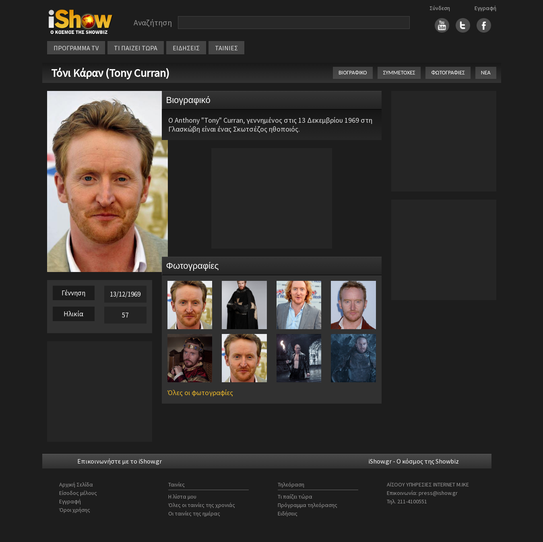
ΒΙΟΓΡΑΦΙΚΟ (353, 72)
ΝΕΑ (486, 72)
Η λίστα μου (182, 496)
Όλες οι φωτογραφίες (200, 392)
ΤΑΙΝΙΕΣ (226, 48)
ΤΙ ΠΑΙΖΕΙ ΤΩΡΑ (135, 48)
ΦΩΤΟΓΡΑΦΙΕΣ (448, 72)
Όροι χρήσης (74, 509)
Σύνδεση (439, 8)
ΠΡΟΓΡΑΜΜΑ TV (76, 48)
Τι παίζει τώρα (295, 496)
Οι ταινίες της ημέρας (194, 513)
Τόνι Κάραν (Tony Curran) (110, 73)
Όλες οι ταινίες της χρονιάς (201, 505)
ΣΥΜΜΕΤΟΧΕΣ (399, 72)
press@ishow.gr (438, 493)
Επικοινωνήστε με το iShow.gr (119, 461)
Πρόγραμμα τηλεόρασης (307, 505)
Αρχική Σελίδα (76, 484)
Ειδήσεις (287, 513)
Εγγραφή (485, 8)
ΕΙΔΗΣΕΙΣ (186, 48)
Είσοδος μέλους (78, 493)
